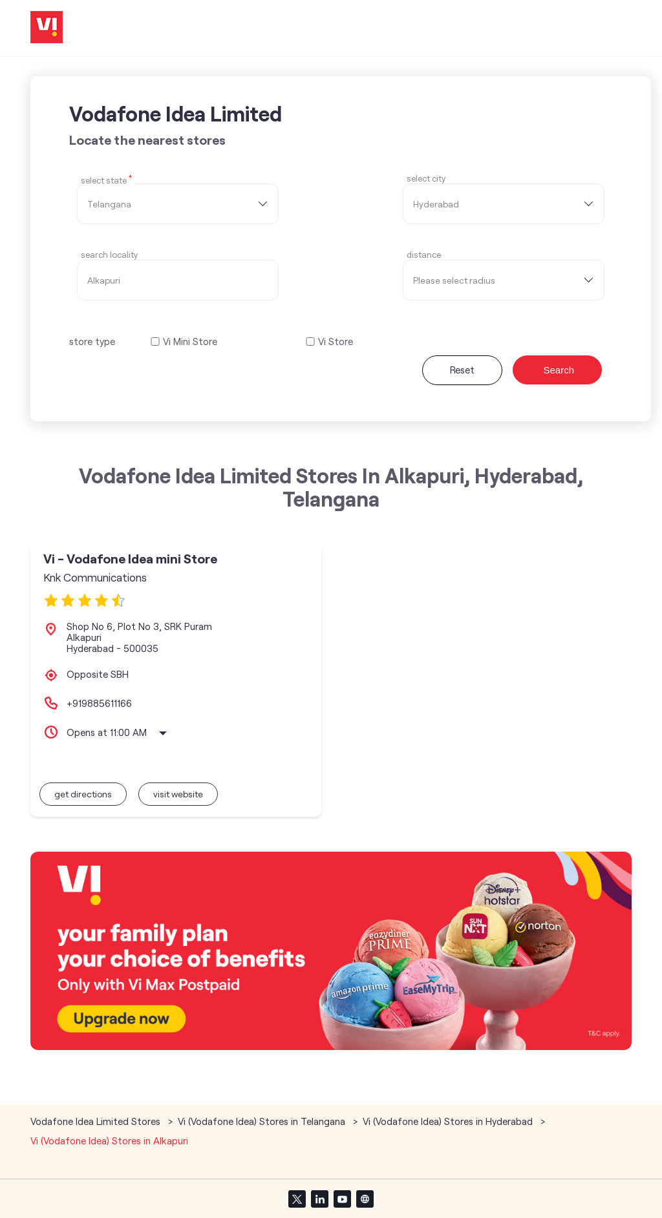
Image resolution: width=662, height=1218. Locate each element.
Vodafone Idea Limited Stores (96, 1121)
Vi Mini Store (190, 341)
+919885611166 (99, 703)
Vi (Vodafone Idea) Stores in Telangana (261, 1121)
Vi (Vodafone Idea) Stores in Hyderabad (448, 1121)
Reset (462, 369)
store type (92, 341)
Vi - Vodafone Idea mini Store (130, 558)
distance (424, 255)
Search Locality (109, 255)
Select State (106, 179)
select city (426, 179)
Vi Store (335, 341)
